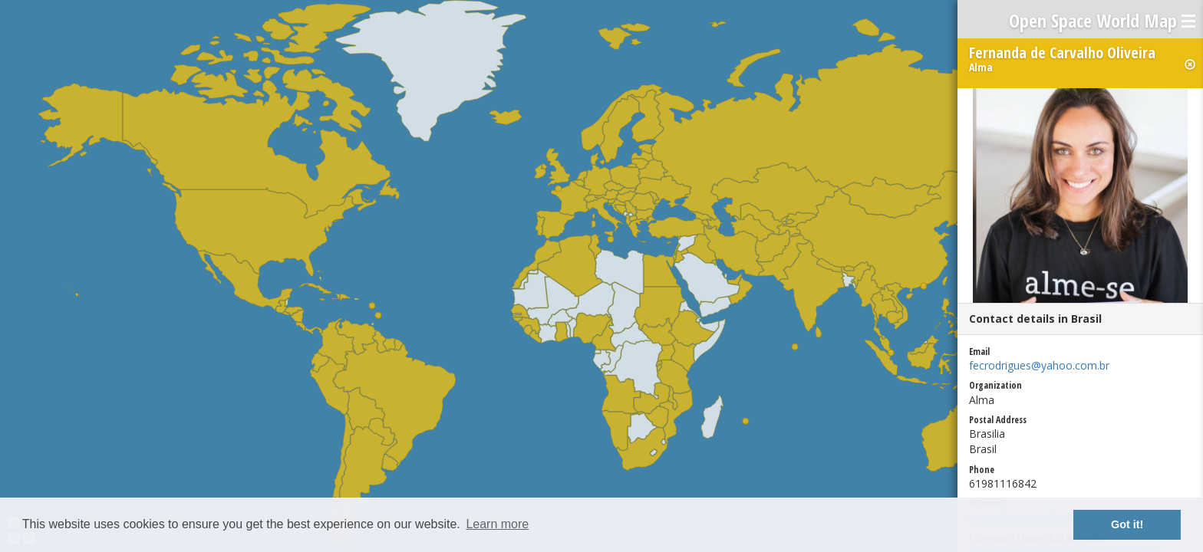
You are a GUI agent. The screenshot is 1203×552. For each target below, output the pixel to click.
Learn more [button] (497, 524)
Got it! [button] (1127, 524)
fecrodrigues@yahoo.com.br (1039, 365)
